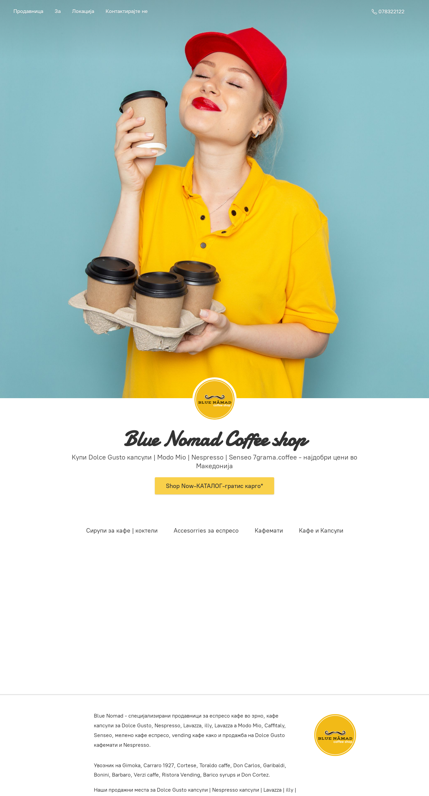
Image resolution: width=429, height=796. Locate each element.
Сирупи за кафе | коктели (122, 530)
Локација (83, 11)
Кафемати (269, 530)
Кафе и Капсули (321, 530)
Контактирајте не (127, 11)
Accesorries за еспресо (206, 530)
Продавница (28, 11)
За (58, 11)
